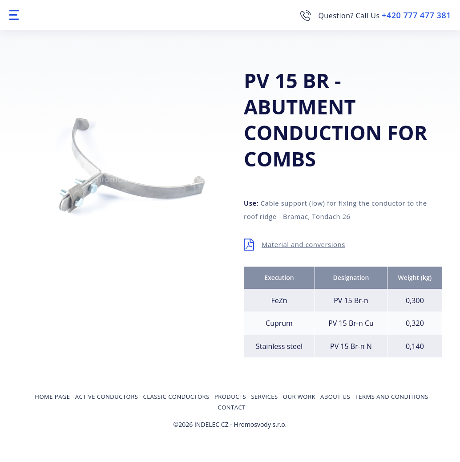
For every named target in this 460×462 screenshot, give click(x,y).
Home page (52, 397)
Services (264, 397)
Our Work (299, 397)
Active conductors (106, 397)
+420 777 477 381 (416, 15)
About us (335, 397)
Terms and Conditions (391, 397)
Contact (232, 407)
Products (230, 397)
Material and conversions (303, 244)
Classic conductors (176, 397)
